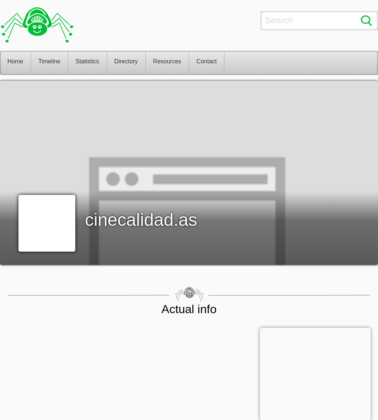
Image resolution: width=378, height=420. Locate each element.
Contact (206, 61)
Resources (167, 61)
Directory (126, 61)
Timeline (49, 61)
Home (15, 61)
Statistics (87, 61)
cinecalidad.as (141, 220)
